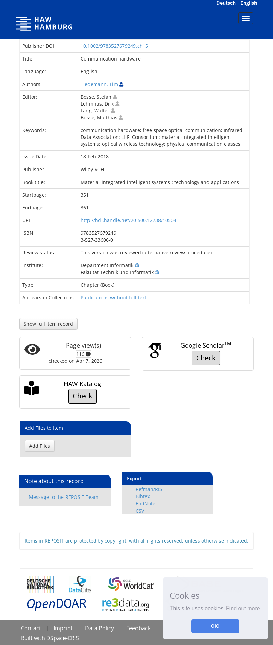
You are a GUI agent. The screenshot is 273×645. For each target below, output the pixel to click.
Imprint (63, 628)
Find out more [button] (243, 608)
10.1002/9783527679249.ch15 (114, 46)
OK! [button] (215, 626)
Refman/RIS (148, 489)
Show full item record (48, 323)
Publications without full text (113, 297)
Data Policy (99, 628)
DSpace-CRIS (62, 638)
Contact (31, 628)
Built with (33, 638)
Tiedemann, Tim (99, 84)
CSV (139, 510)
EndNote (145, 503)
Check (206, 357)
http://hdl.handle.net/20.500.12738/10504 (128, 220)
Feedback (138, 628)
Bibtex (142, 496)
